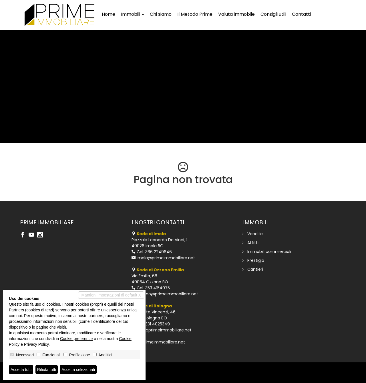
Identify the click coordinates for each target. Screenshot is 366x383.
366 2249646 (158, 252)
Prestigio (255, 260)
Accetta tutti (21, 369)
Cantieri (255, 269)
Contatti (301, 14)
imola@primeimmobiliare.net (166, 258)
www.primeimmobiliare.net (158, 342)
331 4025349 (157, 324)
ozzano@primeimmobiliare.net (167, 294)
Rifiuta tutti (46, 369)
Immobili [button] (132, 14)
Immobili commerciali (269, 251)
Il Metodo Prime (194, 14)
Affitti (252, 242)
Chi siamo (161, 14)
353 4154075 (157, 288)
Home (108, 14)
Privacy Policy (36, 344)
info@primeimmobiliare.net (164, 330)
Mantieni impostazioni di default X (111, 295)
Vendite (255, 234)
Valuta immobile (236, 14)
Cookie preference (76, 338)
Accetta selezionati (78, 369)
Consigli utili (273, 14)
